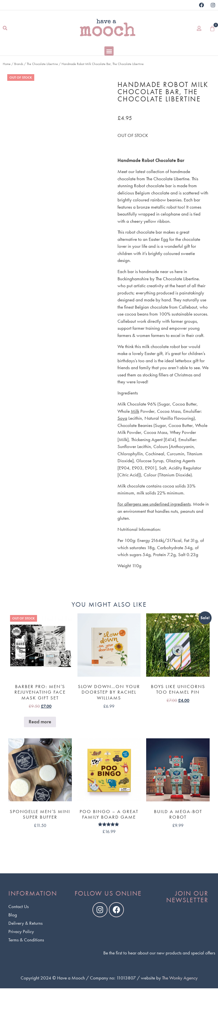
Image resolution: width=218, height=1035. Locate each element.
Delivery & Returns (25, 923)
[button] (5, 28)
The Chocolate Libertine (42, 64)
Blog (12, 915)
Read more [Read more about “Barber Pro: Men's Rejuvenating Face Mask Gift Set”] (40, 722)
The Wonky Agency (180, 978)
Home (7, 64)
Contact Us (18, 906)
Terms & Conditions (26, 940)
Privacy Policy (21, 931)
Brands (18, 64)
